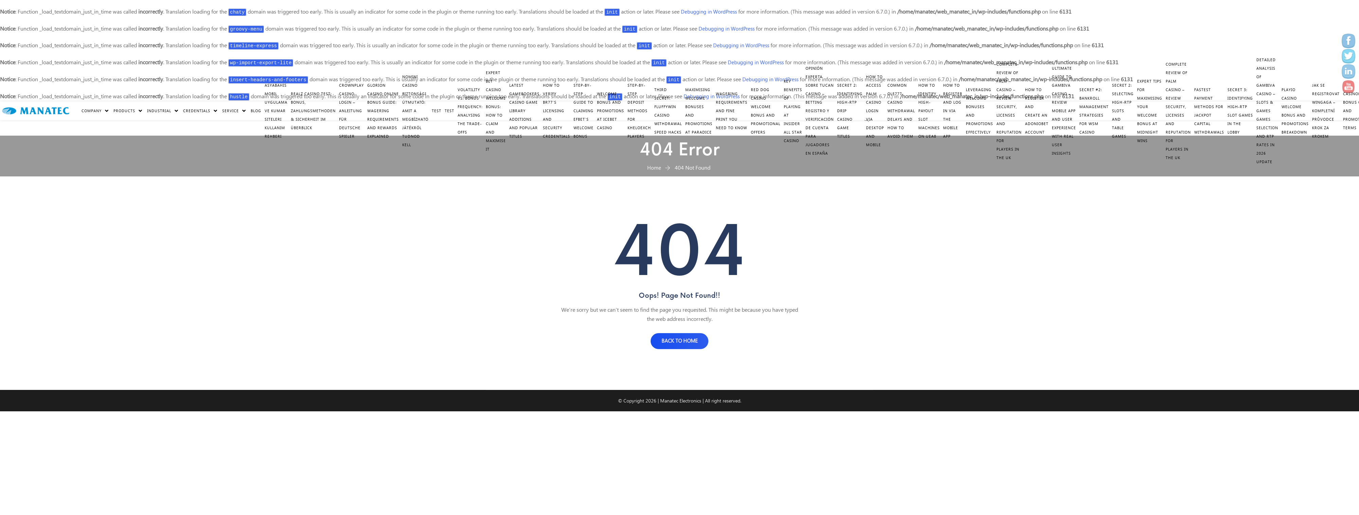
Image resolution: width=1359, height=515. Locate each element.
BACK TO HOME (680, 341)
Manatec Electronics (680, 402)
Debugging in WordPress (710, 11)
